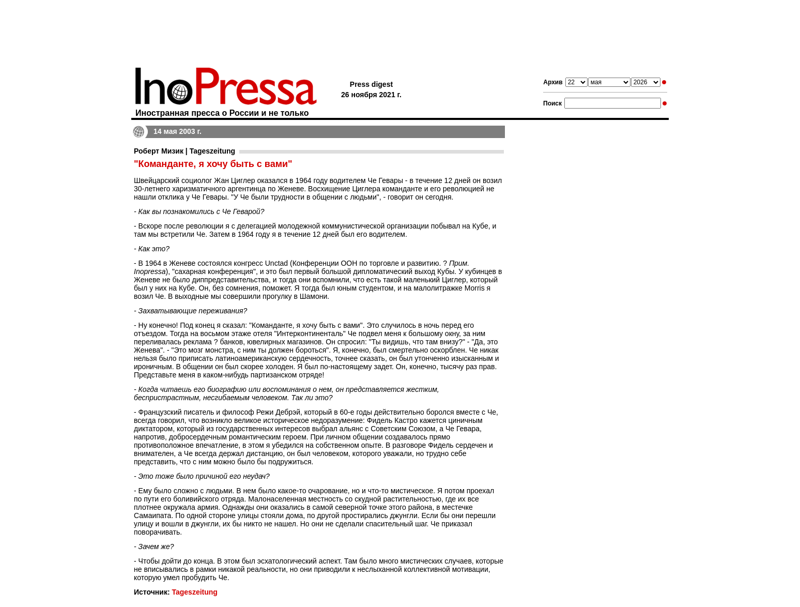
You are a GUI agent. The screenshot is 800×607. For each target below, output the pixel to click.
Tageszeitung (194, 592)
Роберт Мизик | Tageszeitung (184, 151)
